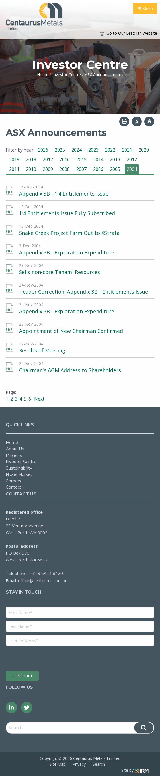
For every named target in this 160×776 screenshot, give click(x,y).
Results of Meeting (42, 350)
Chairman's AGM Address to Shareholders (70, 370)
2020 (144, 150)
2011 (14, 169)
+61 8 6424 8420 (46, 573)
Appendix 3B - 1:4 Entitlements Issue (63, 193)
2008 (65, 169)
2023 (93, 150)
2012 (132, 159)
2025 (60, 150)
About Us (15, 448)
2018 (31, 159)
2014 (98, 159)
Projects (14, 455)
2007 (81, 169)
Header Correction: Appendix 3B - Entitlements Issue (83, 291)
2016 (65, 159)
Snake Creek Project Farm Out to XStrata (69, 232)
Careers (13, 481)
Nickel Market (19, 474)
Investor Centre (21, 461)
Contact (13, 487)
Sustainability (19, 468)
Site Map (58, 764)
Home (12, 442)
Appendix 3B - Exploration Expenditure (66, 252)
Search (99, 764)
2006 (98, 169)
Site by (135, 770)
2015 (81, 159)
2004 (132, 169)
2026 (43, 150)
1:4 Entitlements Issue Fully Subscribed (67, 213)
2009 (48, 169)
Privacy (79, 764)
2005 (115, 169)
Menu (145, 8)
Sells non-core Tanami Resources (59, 272)
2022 (110, 150)
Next (38, 399)
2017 (48, 159)
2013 (115, 159)
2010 (31, 169)
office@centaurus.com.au (42, 580)
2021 (127, 150)
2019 (14, 159)
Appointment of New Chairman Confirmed (71, 330)
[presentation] (40, 657)
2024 (76, 150)
